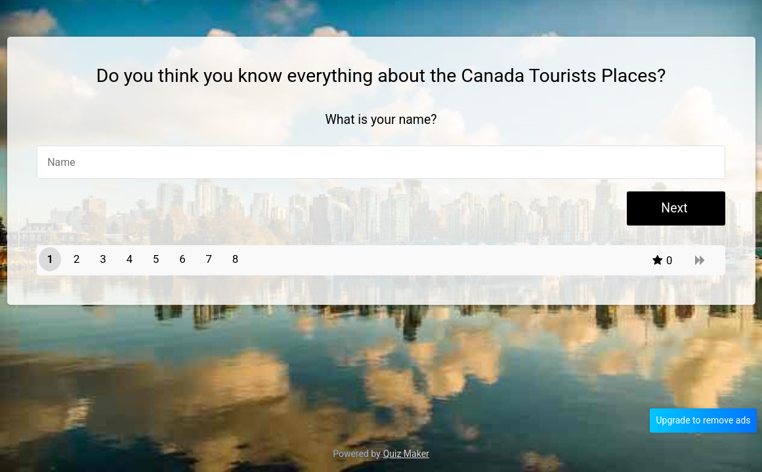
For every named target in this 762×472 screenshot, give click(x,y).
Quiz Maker (406, 453)
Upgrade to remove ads (703, 420)
